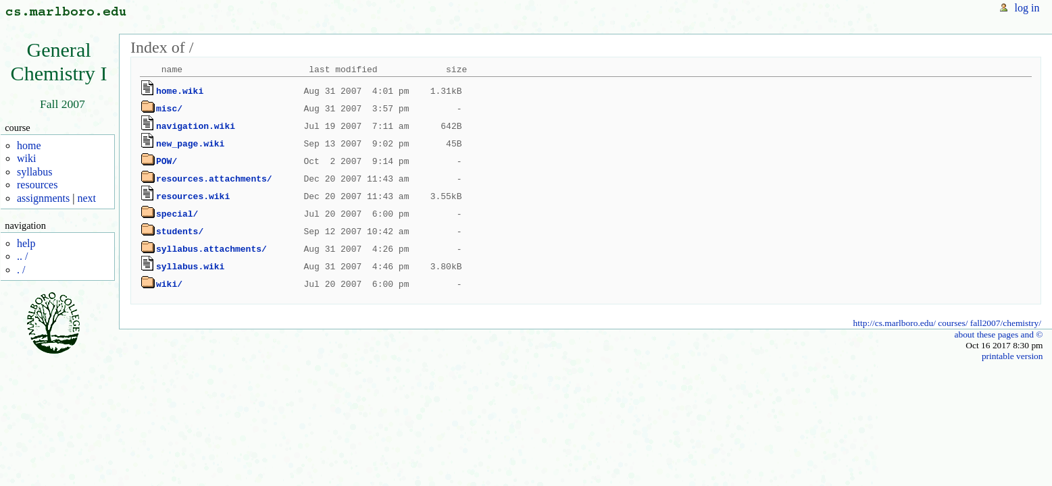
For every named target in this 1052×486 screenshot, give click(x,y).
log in (1027, 8)
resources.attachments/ (214, 179)
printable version (1012, 356)
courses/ (953, 323)
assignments (43, 198)
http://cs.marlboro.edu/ (894, 323)
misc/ (169, 109)
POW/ (166, 161)
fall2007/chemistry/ (1005, 323)
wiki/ (169, 284)
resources (37, 184)
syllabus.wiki (190, 267)
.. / (22, 256)
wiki (26, 158)
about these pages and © (998, 334)
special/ (177, 214)
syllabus (34, 172)
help (26, 243)
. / (21, 269)
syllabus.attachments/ (211, 249)
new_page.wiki (190, 144)
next (86, 198)
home (29, 145)
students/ (179, 231)
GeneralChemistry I (59, 61)
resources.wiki (193, 196)
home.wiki (179, 91)
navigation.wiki (195, 126)
